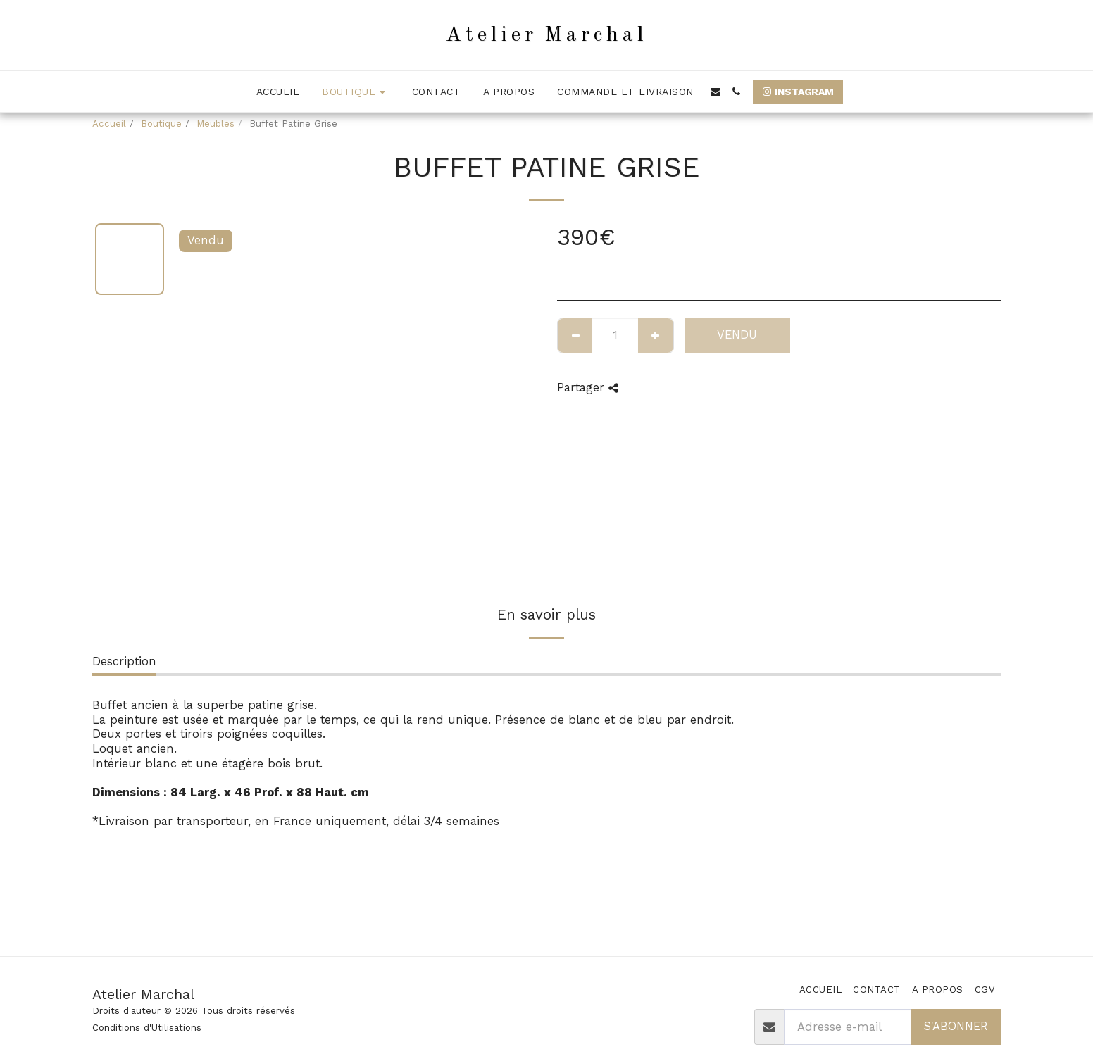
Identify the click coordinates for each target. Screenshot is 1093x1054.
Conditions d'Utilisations (146, 1027)
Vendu (737, 334)
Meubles (215, 123)
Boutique (161, 123)
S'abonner (955, 1026)
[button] (715, 91)
